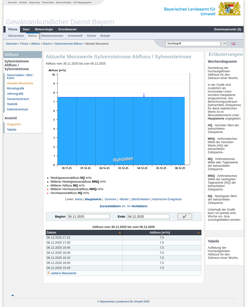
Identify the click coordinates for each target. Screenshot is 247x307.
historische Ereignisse (167, 199)
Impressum (34, 2)
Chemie (91, 35)
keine (78, 199)
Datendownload (17, 109)
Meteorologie (44, 29)
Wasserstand (16, 35)
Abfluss (32, 35)
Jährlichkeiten (140, 199)
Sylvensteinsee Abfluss (68, 43)
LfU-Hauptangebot (82, 2)
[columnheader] (84, 232)
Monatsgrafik (15, 88)
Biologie (105, 35)
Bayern (47, 43)
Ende (121, 216)
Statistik (12, 104)
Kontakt (23, 2)
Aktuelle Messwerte (20, 83)
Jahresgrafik (15, 93)
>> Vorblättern (137, 206)
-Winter (124, 199)
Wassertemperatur (52, 35)
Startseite (12, 2)
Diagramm (14, 124)
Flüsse (12, 29)
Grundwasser (67, 29)
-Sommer (110, 199)
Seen (26, 29)
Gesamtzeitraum (18, 99)
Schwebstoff (75, 35)
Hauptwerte (93, 199)
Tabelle (12, 129)
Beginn (60, 216)
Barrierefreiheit (63, 2)
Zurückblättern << (112, 206)
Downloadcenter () (227, 29)
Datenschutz (48, 2)
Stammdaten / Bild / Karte (20, 76)
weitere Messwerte (63, 273)
